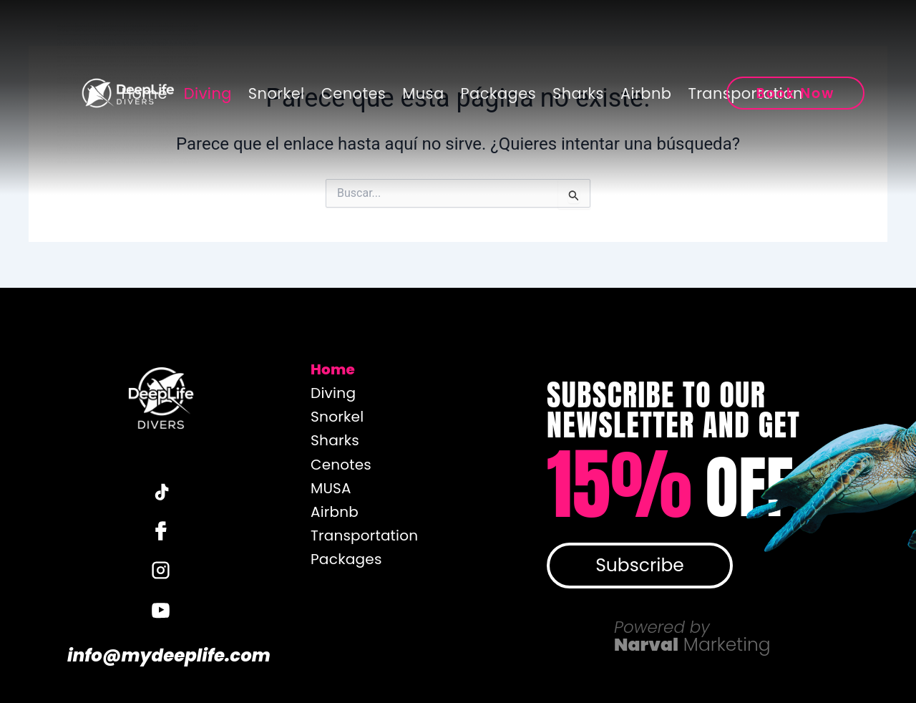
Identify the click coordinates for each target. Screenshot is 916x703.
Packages (499, 93)
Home (144, 93)
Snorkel (276, 93)
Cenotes (353, 93)
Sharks (578, 93)
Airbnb (645, 93)
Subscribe (639, 565)
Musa (423, 93)
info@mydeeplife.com (160, 657)
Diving (208, 93)
